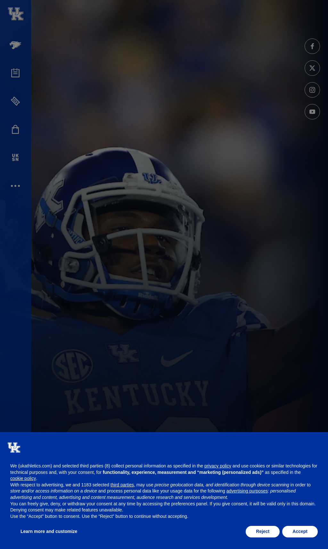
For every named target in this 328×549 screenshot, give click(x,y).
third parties (122, 484)
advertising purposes (247, 490)
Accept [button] (300, 531)
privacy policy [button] (217, 465)
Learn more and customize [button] (48, 531)
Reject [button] (262, 531)
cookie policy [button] (23, 478)
